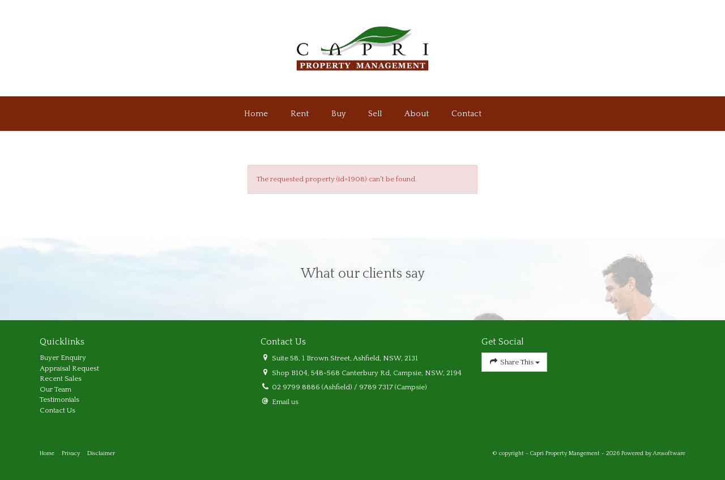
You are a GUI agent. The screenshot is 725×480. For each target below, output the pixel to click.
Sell (375, 113)
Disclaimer (101, 453)
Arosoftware (669, 453)
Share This (514, 361)
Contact (466, 113)
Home (256, 113)
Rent (300, 113)
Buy (338, 113)
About (416, 113)
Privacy (71, 453)
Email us (285, 402)
